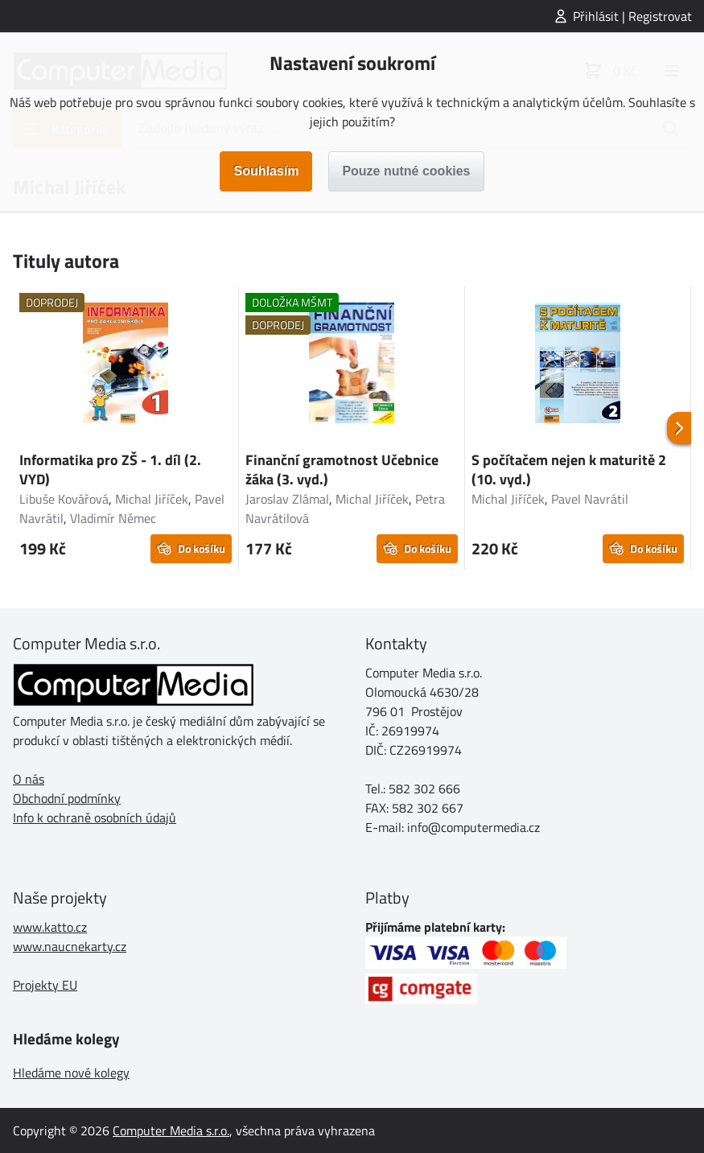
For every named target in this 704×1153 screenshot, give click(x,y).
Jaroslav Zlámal (287, 499)
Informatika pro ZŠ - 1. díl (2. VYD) (110, 469)
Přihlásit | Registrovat (632, 16)
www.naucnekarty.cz (69, 946)
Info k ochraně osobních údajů (94, 817)
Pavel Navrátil (589, 499)
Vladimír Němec (113, 518)
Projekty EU (45, 984)
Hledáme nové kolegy (71, 1072)
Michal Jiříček (151, 499)
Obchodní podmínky (67, 798)
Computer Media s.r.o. (171, 1130)
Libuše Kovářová (64, 499)
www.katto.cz (50, 927)
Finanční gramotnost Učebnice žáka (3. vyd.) (341, 469)
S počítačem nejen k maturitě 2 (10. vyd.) (568, 469)
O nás (28, 779)
